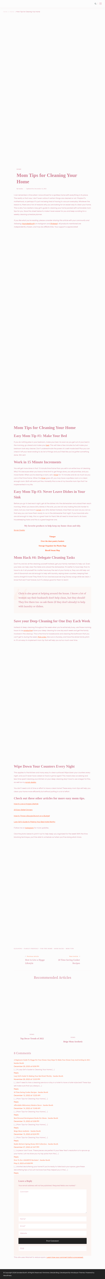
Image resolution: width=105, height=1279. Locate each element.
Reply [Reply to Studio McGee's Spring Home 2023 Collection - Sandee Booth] (16, 1157)
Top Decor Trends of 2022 (32, 1038)
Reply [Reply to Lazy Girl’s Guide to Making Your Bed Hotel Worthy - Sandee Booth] (16, 1089)
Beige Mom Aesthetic (73, 1041)
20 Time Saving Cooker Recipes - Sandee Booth (31, 1092)
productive (28, 630)
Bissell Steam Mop (52, 550)
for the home (46, 948)
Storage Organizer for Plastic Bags (52, 545)
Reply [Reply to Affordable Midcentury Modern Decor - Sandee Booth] (16, 1115)
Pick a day (42, 637)
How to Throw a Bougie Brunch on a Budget (32, 816)
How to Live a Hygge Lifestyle (26, 804)
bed (47, 445)
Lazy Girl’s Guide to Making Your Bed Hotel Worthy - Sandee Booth (38, 1076)
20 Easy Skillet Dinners (23, 810)
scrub (38, 510)
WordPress (7, 1275)
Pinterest (54, 224)
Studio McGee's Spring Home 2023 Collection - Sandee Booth (36, 1144)
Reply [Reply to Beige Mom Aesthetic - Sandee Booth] (16, 1141)
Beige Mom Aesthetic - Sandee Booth (27, 1131)
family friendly (31, 948)
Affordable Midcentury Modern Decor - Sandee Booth (33, 1105)
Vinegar (52, 536)
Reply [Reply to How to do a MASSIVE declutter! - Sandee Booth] (16, 1173)
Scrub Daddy (19, 530)
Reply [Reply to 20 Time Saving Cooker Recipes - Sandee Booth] (16, 1102)
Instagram (29, 828)
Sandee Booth (21, 1272)
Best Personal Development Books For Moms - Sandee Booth (36, 1118)
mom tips (70, 948)
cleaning (18, 948)
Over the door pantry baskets (52, 541)
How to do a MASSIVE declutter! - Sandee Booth (32, 1160)
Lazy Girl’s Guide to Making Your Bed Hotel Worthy (34, 822)
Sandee (21, 189)
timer (56, 475)
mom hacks (59, 948)
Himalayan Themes (78, 1272)
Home (19, 169)
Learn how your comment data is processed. (65, 1257)
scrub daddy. (30, 782)
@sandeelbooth (28, 224)
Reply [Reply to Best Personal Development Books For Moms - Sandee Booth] (16, 1128)
